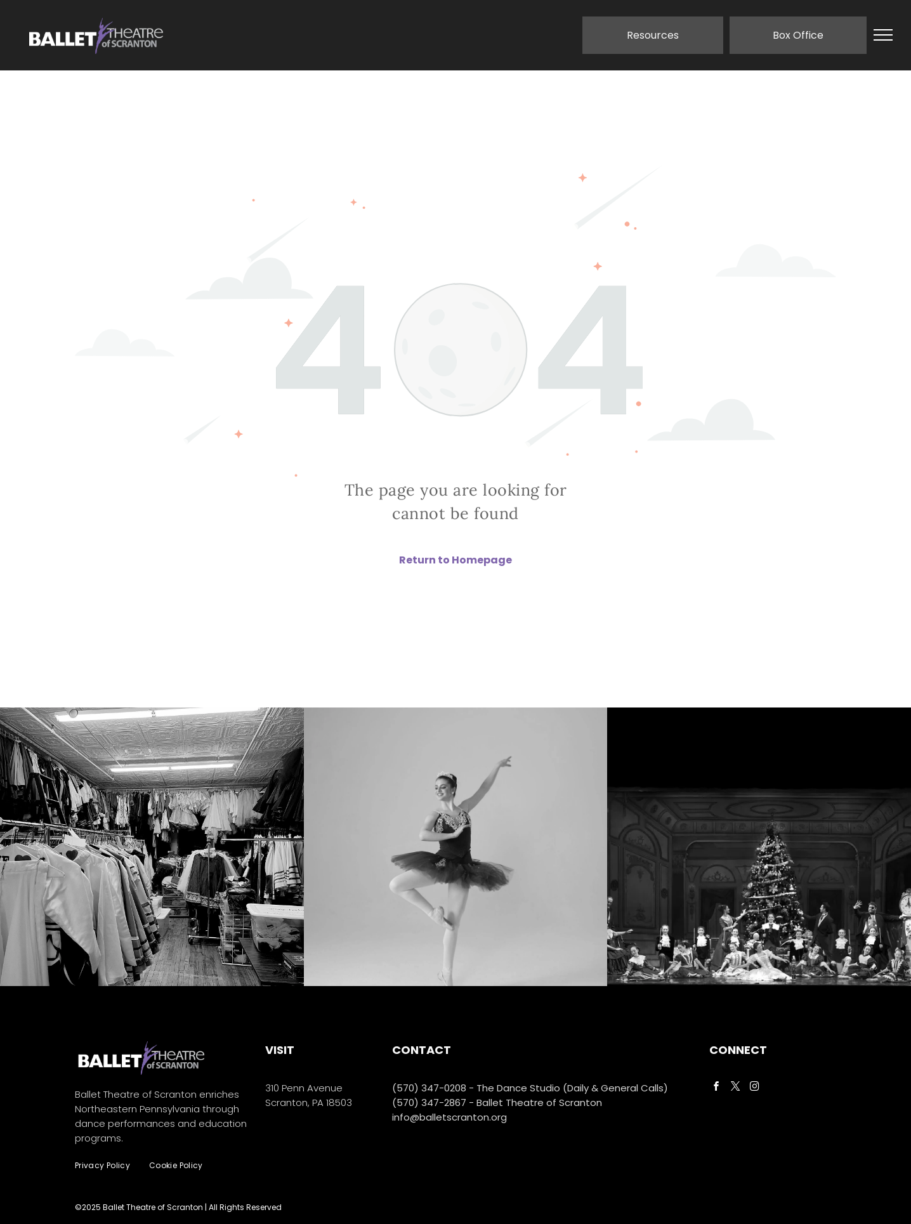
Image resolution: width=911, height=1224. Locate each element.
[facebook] (716, 1087)
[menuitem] (102, 1166)
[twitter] (735, 1087)
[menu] (883, 34)
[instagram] (754, 1087)
